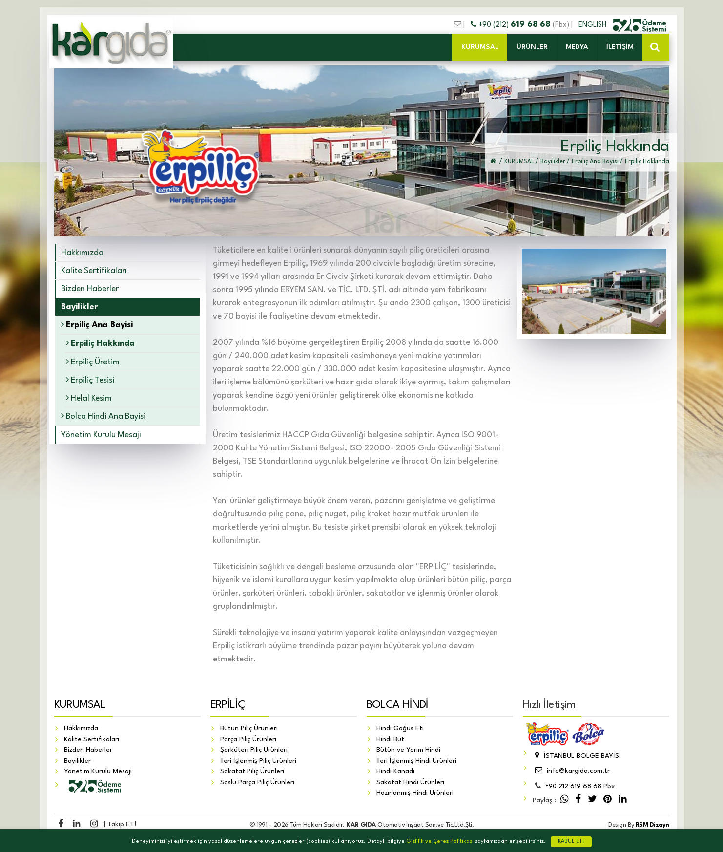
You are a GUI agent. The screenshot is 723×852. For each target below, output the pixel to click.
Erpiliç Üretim (93, 361)
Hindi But (390, 739)
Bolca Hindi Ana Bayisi (103, 416)
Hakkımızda (82, 253)
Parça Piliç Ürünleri (248, 739)
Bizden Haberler (90, 289)
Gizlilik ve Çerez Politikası (440, 841)
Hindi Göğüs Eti (400, 728)
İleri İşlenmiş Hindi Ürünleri (416, 761)
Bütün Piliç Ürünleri (249, 728)
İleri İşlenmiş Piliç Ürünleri (258, 761)
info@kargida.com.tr (571, 771)
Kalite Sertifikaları (94, 271)
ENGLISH (593, 24)
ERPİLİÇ (228, 705)
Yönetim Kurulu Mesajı (101, 435)
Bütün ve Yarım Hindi (408, 750)
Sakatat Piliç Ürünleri (252, 771)
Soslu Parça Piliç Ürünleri (257, 782)
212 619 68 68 (573, 786)
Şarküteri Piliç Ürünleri (254, 750)
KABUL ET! (571, 841)
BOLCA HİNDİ (398, 705)
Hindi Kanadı (395, 771)
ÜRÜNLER (532, 46)
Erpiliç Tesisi (90, 379)
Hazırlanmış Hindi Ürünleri (415, 793)
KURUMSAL (479, 46)
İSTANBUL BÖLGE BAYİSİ (577, 756)
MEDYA (577, 46)
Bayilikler (77, 761)
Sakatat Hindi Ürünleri (410, 782)
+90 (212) (512, 24)
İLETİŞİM (620, 46)
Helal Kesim (89, 398)
